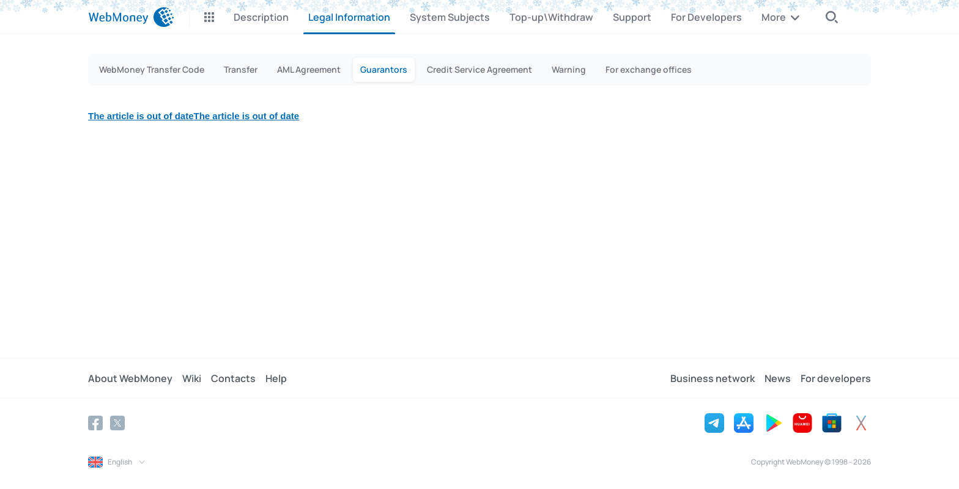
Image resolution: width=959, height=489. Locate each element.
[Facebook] (95, 423)
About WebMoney (130, 378)
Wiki (191, 378)
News (778, 378)
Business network (712, 378)
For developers (836, 378)
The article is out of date (141, 116)
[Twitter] (117, 423)
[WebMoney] (131, 17)
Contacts (233, 378)
